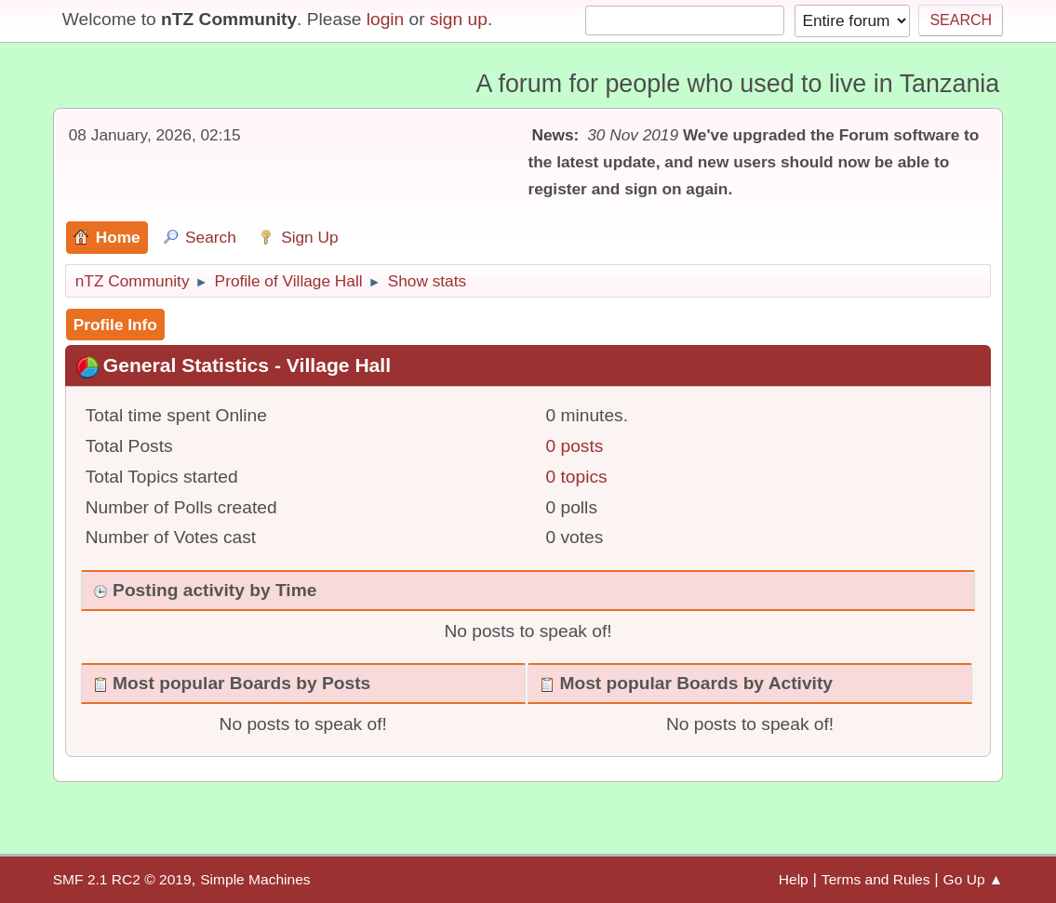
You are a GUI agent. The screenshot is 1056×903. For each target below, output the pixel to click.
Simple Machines (255, 879)
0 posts (575, 446)
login (386, 19)
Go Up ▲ (973, 879)
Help (794, 879)
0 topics (577, 476)
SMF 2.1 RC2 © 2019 (122, 879)
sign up (459, 19)
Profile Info (115, 324)
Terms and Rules (876, 879)
